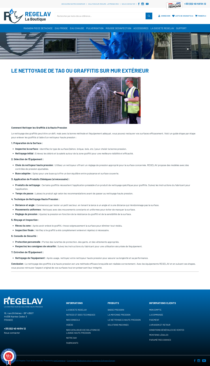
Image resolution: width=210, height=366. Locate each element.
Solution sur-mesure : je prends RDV (103, 4)
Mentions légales (158, 335)
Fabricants (72, 343)
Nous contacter (128, 4)
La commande (156, 314)
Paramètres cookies (160, 339)
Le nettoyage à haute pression (124, 319)
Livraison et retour (159, 324)
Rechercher (149, 16)
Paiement (154, 319)
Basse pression (116, 309)
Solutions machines (118, 324)
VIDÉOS (69, 324)
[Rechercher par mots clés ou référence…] (100, 16)
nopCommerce (59, 360)
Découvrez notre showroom (73, 4)
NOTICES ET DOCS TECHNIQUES (80, 314)
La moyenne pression (119, 314)
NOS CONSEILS (73, 319)
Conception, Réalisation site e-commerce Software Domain (91, 360)
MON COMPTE (155, 309)
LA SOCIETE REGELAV (76, 309)
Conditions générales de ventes (166, 330)
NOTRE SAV (71, 337)
